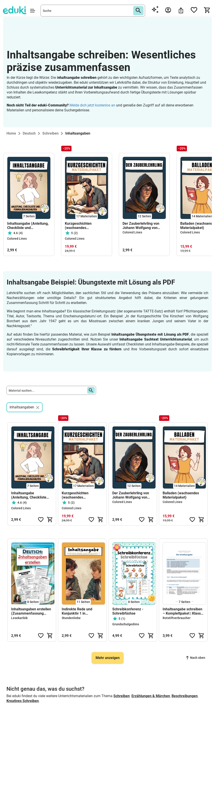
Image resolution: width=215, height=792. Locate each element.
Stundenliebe (71, 618)
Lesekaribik (19, 618)
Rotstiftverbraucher (176, 618)
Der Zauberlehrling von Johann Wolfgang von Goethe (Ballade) (141, 225)
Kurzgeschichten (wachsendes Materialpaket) (78, 225)
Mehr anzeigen (108, 658)
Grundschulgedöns (125, 624)
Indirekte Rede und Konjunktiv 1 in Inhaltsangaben (77, 611)
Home (11, 133)
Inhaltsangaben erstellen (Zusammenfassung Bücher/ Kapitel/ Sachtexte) (31, 611)
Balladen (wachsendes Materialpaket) (181, 495)
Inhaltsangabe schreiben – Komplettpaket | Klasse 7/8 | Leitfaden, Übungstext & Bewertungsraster (183, 611)
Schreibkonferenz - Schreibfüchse (127, 611)
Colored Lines (17, 238)
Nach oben (195, 657)
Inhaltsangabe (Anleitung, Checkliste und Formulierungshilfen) (28, 225)
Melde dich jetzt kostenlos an (92, 105)
